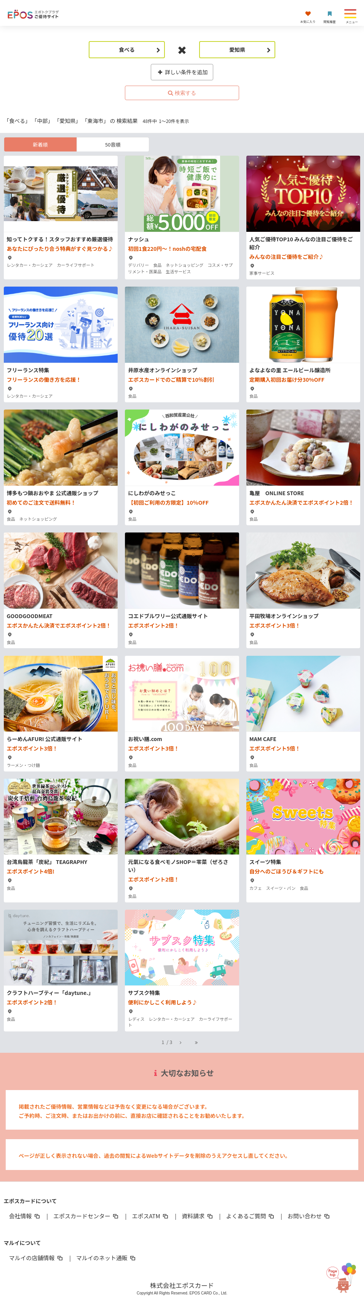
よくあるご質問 (250, 1216)
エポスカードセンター (86, 1216)
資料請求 (198, 1216)
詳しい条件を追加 (182, 72)
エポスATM (150, 1216)
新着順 (40, 144)
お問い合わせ (309, 1216)
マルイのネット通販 (106, 1258)
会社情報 (25, 1216)
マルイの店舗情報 (36, 1258)
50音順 (112, 144)
